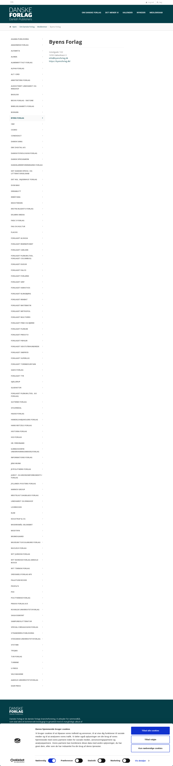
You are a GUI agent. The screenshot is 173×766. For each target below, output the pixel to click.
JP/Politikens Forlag (21, 469)
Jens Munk (16, 463)
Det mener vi (112, 12)
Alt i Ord (15, 74)
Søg (159, 2)
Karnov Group (18, 489)
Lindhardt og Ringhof (22, 501)
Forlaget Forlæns (20, 276)
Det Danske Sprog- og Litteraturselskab (21, 172)
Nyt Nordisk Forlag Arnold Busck (24, 561)
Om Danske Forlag (91, 12)
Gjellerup (15, 381)
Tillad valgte (150, 739)
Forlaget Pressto (20, 334)
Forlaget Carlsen (19, 250)
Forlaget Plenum (19, 329)
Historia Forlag (19, 431)
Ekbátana (15, 197)
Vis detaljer (140, 761)
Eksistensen (17, 203)
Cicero (14, 130)
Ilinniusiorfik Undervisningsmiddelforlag (25, 450)
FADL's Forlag (17, 220)
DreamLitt (16, 191)
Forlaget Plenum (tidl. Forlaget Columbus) (22, 257)
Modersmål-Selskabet (22, 524)
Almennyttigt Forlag (21, 62)
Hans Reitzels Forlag (21, 425)
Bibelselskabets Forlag (22, 106)
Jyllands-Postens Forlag (23, 483)
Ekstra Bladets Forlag (22, 208)
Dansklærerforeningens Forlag (27, 165)
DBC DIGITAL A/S (18, 147)
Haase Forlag (17, 413)
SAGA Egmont (17, 615)
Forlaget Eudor (19, 264)
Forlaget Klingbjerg (21, 293)
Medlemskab (156, 12)
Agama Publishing (20, 39)
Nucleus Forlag (18, 548)
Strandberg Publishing (22, 633)
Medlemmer (42, 27)
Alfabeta (15, 51)
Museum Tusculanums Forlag (25, 542)
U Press (14, 668)
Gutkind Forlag (19, 402)
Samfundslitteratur (21, 621)
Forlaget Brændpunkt (22, 244)
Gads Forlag (17, 370)
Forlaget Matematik (21, 305)
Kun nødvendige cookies (150, 748)
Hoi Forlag (16, 437)
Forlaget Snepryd (20, 352)
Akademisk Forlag (20, 45)
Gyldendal (16, 408)
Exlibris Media (18, 214)
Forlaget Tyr (17, 376)
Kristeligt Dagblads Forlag (25, 495)
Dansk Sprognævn (20, 159)
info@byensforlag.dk (58, 58)
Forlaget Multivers (20, 317)
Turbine (15, 662)
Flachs (14, 232)
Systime (15, 645)
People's (15, 586)
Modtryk (15, 530)
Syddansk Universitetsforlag (25, 639)
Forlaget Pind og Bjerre (22, 323)
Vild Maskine (17, 674)
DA (11, 2)
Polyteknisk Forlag (20, 598)
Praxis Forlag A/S (19, 603)
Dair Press (16, 686)
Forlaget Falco (18, 270)
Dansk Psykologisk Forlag (24, 153)
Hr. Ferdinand (17, 443)
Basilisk (15, 94)
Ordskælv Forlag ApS (21, 574)
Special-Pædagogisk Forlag (24, 627)
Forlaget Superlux (20, 358)
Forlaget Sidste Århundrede (25, 346)
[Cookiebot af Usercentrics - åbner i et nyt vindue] (17, 761)
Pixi (12, 592)
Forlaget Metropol (20, 311)
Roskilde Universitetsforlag (25, 609)
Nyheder (141, 12)
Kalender (128, 12)
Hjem (14, 27)
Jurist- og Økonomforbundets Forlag (26, 476)
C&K (12, 124)
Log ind (150, 2)
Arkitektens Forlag (20, 80)
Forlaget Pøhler (19, 340)
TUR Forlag (16, 656)
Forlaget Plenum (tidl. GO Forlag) (24, 394)
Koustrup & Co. (18, 519)
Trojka (14, 650)
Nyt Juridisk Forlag (20, 554)
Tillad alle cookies (150, 730)
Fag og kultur (18, 226)
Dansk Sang (16, 141)
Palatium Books (19, 580)
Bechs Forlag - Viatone (22, 100)
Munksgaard (17, 536)
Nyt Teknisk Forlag (20, 568)
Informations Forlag (21, 457)
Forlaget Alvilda (19, 238)
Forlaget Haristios (20, 287)
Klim (13, 513)
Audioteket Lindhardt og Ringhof (23, 87)
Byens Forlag (17, 118)
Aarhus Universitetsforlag (24, 680)
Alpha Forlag (17, 68)
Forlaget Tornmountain (23, 364)
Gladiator (16, 387)
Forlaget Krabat (19, 299)
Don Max (15, 185)
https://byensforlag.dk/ (60, 61)
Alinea (14, 56)
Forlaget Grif (17, 282)
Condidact (16, 135)
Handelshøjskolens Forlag (24, 419)
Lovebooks (16, 507)
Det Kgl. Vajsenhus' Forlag (24, 179)
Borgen (14, 112)
